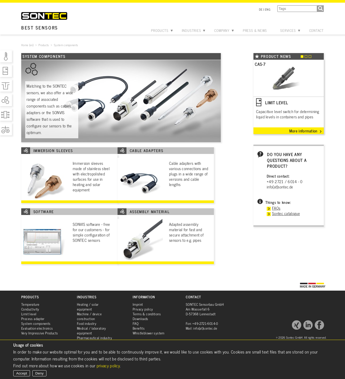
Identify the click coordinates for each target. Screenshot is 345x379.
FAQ (136, 323)
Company (221, 30)
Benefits (139, 328)
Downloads (140, 318)
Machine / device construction (89, 316)
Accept (21, 373)
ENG (267, 9)
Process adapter (33, 318)
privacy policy (108, 365)
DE (261, 9)
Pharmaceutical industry (94, 338)
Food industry (86, 323)
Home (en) (27, 44)
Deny (39, 373)
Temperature (30, 304)
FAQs (276, 208)
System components (36, 323)
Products (159, 30)
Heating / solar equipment (88, 307)
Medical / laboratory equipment (91, 330)
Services (288, 30)
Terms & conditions (147, 314)
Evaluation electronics (37, 328)
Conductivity (30, 309)
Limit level (28, 314)
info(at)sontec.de (280, 186)
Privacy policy (143, 309)
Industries (191, 30)
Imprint (138, 304)
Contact (316, 30)
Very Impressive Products (39, 333)
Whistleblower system (149, 333)
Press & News (255, 30)
